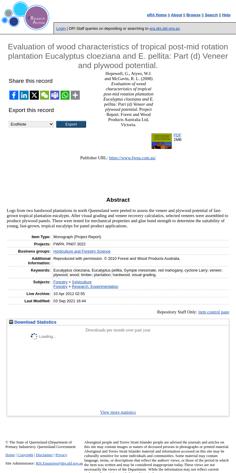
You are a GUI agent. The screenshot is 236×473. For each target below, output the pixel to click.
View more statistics (118, 412)
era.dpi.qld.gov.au (165, 28)
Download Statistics (33, 322)
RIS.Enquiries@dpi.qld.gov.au (59, 463)
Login (61, 28)
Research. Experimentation (95, 286)
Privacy (61, 455)
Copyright (25, 455)
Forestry (60, 282)
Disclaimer (44, 455)
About (176, 15)
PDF (178, 135)
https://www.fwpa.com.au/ (132, 157)
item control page (213, 312)
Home (10, 455)
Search (211, 15)
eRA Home (156, 15)
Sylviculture (82, 282)
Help (226, 15)
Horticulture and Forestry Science (81, 251)
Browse (193, 15)
